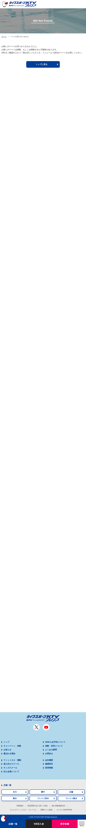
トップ (6, 742)
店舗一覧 (7, 785)
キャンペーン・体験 (12, 746)
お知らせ (7, 750)
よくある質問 (51, 750)
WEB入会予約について (55, 742)
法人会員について (11, 771)
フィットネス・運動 (12, 760)
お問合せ (49, 753)
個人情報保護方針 (58, 806)
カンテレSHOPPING (64, 810)
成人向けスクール (11, 764)
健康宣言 (49, 764)
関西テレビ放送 (46, 810)
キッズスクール (10, 768)
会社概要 (49, 760)
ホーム (3, 37)
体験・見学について (54, 746)
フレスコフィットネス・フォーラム (23, 810)
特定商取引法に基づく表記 (38, 806)
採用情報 (49, 768)
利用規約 (20, 806)
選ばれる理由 (9, 753)
